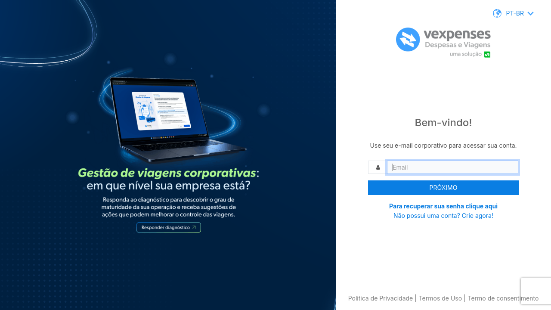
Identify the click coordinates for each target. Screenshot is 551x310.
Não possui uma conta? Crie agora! (443, 215)
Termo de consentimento (503, 298)
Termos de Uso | (442, 298)
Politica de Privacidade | (382, 298)
